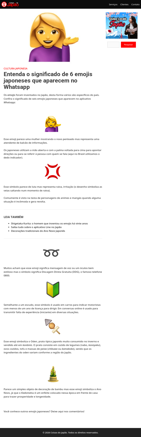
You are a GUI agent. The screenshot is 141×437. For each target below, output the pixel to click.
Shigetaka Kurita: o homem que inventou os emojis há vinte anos (49, 223)
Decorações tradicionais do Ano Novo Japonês (38, 231)
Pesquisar (128, 44)
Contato (135, 4)
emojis (11, 95)
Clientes (124, 4)
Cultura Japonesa (15, 68)
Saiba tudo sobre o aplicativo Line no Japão (36, 227)
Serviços (113, 4)
